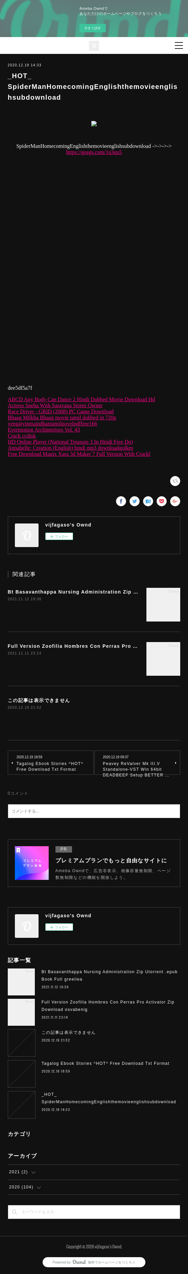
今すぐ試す (92, 28)
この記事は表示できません (39, 700)
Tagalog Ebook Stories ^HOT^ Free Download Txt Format (106, 1063)
